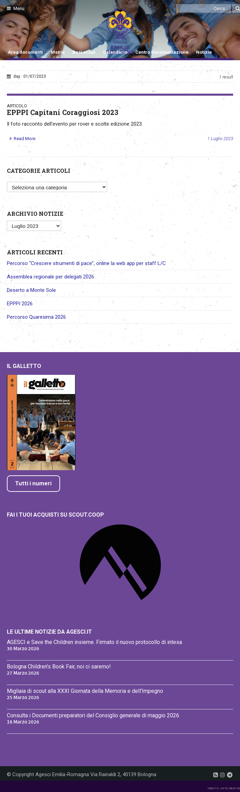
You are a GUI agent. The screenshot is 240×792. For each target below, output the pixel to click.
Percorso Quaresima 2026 (36, 317)
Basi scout (83, 52)
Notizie (204, 52)
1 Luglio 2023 (220, 138)
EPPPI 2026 (20, 303)
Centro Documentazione (161, 52)
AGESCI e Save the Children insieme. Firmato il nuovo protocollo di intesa (94, 642)
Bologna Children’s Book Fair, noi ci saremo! (59, 666)
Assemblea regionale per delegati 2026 (50, 277)
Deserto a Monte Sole (31, 290)
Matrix (58, 52)
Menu (15, 8)
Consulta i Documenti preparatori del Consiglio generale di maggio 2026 (93, 715)
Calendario (115, 52)
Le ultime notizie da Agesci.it (49, 632)
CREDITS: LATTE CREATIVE (224, 788)
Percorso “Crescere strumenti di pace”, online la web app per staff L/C (86, 263)
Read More (24, 138)
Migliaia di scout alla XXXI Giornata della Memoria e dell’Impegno (85, 691)
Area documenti (25, 52)
